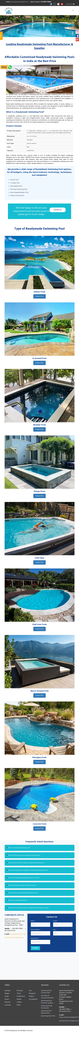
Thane (19, 993)
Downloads (70, 4)
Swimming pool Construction (24, 104)
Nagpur (7, 993)
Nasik (18, 1005)
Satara (7, 999)
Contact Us (58, 209)
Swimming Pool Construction (46, 991)
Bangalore (32, 993)
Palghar (31, 996)
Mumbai (7, 1002)
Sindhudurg (21, 996)
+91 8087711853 (45, 2)
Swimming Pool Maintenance (46, 1012)
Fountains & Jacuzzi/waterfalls (47, 996)
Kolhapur (8, 990)
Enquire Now (39, 296)
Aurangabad (33, 999)
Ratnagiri (20, 990)
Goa (30, 990)
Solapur (19, 1002)
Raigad (19, 999)
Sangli (7, 996)
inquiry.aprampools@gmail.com (17, 2)
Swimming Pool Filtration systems (47, 1001)
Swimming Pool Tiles (48, 1016)
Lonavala (8, 1005)
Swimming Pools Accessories (46, 1007)
